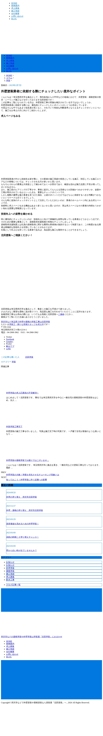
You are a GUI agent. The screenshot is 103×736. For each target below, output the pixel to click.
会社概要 (15, 13)
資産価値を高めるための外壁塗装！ (22, 524)
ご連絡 (61, 314)
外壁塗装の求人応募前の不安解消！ (22, 393)
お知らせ (10, 562)
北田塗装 (29, 357)
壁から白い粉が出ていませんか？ (21, 550)
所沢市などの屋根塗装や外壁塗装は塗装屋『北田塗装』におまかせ (51, 626)
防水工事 (10, 580)
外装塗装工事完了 (14, 426)
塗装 (8, 80)
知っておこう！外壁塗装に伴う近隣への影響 (26, 480)
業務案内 (15, 5)
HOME (14, 3)
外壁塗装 (10, 568)
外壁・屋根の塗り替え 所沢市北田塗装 (24, 510)
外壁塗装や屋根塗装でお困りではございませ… (27, 460)
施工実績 (15, 11)
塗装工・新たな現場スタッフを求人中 (26, 324)
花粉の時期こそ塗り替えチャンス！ (22, 537)
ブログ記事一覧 (13, 585)
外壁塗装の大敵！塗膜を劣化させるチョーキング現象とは (32, 475)
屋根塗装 (10, 571)
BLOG (14, 19)
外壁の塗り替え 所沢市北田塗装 (21, 497)
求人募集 (15, 8)
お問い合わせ (17, 16)
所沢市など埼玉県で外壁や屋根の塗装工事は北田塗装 (25, 322)
